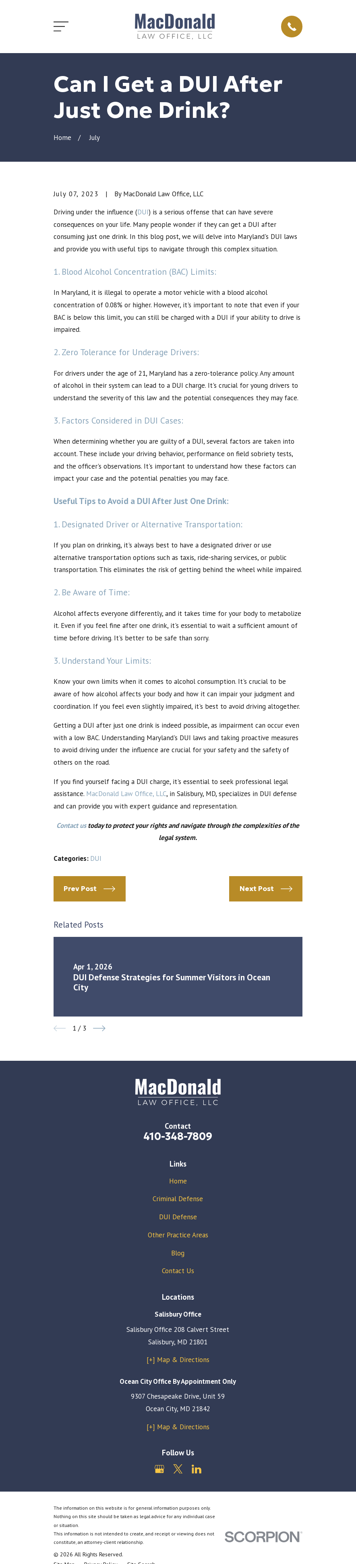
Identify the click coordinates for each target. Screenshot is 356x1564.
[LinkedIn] (196, 1469)
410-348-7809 (177, 1136)
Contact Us (178, 1270)
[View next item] (99, 1028)
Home (178, 1181)
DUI (143, 212)
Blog (177, 1253)
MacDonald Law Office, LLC (126, 793)
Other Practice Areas (178, 1235)
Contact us (71, 825)
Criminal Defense (178, 1198)
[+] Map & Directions (178, 1359)
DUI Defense (178, 1216)
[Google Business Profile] (159, 1469)
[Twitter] (178, 1469)
